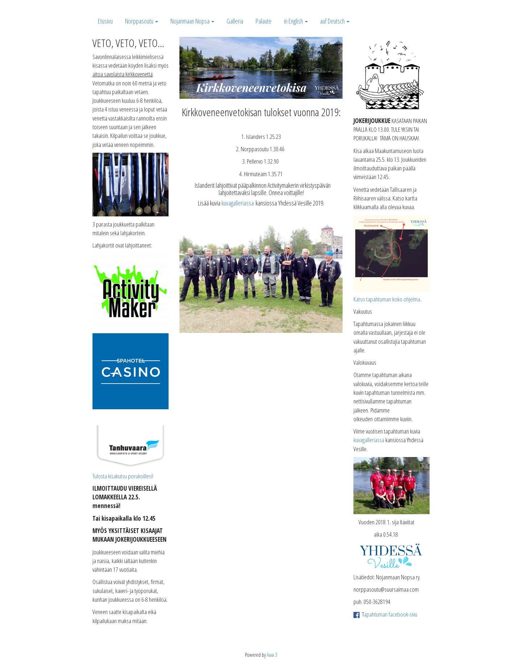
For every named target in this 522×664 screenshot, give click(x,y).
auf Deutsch (334, 21)
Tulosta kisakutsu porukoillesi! (122, 476)
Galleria (235, 21)
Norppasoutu (141, 21)
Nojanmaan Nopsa (192, 21)
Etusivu (105, 21)
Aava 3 (272, 654)
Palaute (264, 21)
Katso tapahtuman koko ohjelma (386, 299)
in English (296, 21)
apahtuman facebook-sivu (390, 614)
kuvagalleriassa (237, 203)
